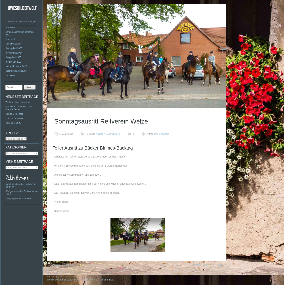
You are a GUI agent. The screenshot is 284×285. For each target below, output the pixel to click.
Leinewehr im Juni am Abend (208, 264)
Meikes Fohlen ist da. (60, 264)
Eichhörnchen (25, 198)
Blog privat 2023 (13, 57)
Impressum (10, 75)
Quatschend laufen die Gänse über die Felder (19, 108)
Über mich (10, 39)
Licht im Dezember (14, 118)
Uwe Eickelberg (12, 184)
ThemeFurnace (106, 279)
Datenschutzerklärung (16, 71)
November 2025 (13, 123)
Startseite (10, 27)
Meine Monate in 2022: (16, 66)
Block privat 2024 (13, 53)
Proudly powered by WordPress (62, 279)
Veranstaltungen (112, 134)
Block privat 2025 (13, 48)
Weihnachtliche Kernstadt (17, 102)
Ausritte (99, 134)
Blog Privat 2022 (13, 62)
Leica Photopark (13, 43)
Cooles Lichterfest (14, 114)
